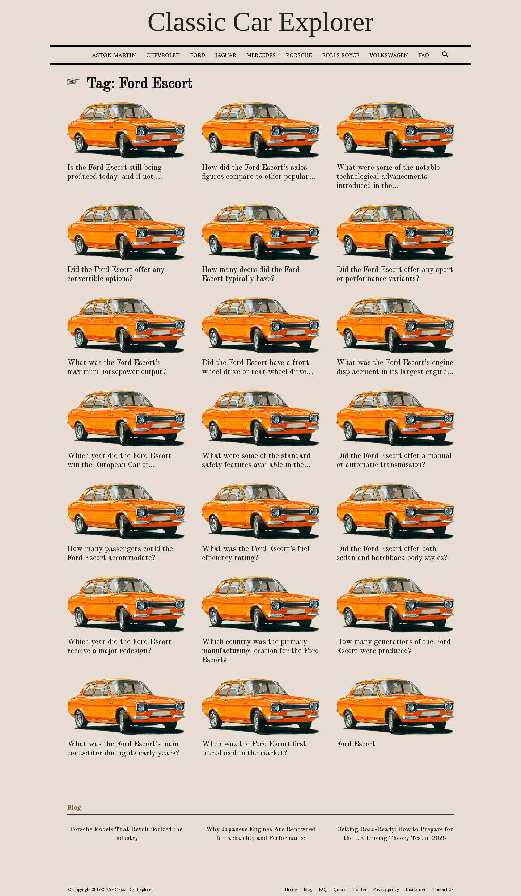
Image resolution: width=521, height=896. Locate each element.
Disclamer (415, 889)
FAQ (423, 55)
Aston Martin (114, 55)
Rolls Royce (340, 55)
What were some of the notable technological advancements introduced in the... (388, 177)
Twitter (359, 889)
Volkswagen (388, 55)
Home (291, 889)
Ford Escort (355, 744)
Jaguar (225, 55)
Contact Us (443, 889)
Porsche (299, 55)
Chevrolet (163, 55)
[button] (445, 55)
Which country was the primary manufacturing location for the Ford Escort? (260, 651)
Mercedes (261, 55)
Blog (308, 889)
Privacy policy (386, 889)
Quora (340, 889)
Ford (197, 55)
